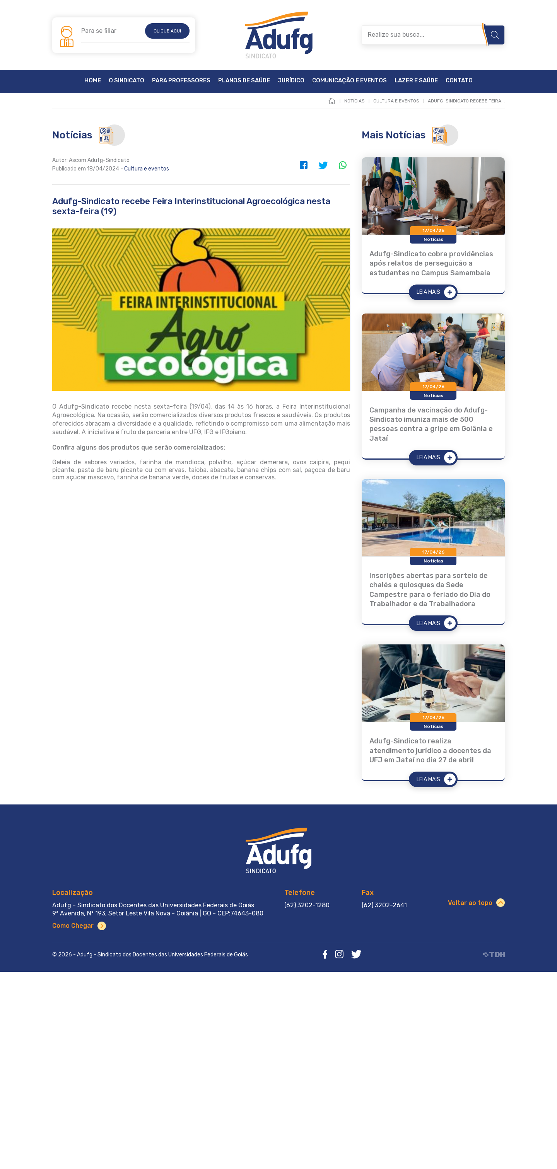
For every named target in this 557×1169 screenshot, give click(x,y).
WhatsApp (342, 165)
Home (92, 81)
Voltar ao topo (470, 903)
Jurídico (291, 81)
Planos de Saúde (244, 81)
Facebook (303, 165)
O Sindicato (126, 81)
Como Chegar (73, 925)
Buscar (494, 35)
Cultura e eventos (146, 168)
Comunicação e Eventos (349, 81)
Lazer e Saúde (416, 81)
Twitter (323, 165)
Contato (459, 81)
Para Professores (181, 81)
